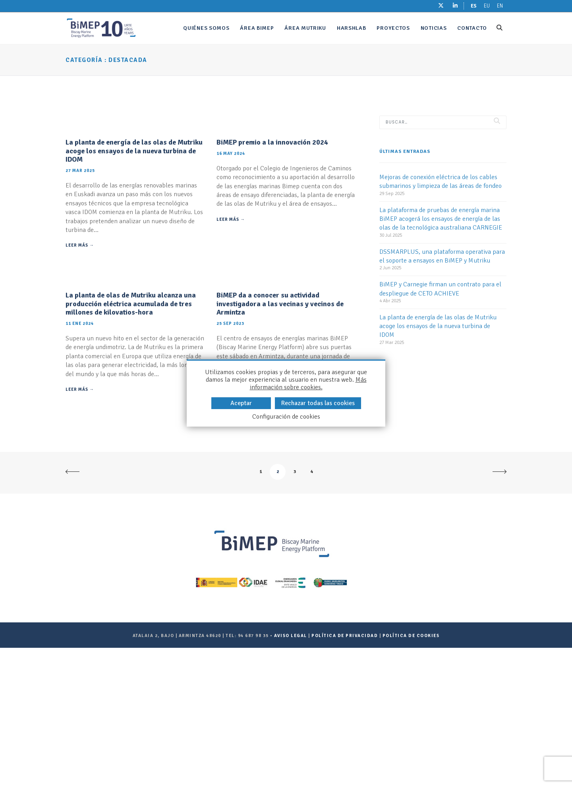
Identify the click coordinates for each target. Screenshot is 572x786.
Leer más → (80, 314)
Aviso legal (290, 774)
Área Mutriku (305, 28)
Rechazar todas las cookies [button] (318, 403)
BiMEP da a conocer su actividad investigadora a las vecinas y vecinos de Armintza (280, 442)
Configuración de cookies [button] (286, 417)
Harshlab (351, 28)
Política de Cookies (411, 774)
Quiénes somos (206, 28)
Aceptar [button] (241, 403)
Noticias (434, 28)
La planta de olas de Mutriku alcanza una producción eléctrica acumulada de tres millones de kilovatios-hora (131, 442)
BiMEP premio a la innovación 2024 (272, 211)
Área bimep (257, 28)
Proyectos (393, 28)
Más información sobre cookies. (308, 383)
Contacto (472, 28)
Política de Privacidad (344, 774)
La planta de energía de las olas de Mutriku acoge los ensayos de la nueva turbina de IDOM (134, 220)
